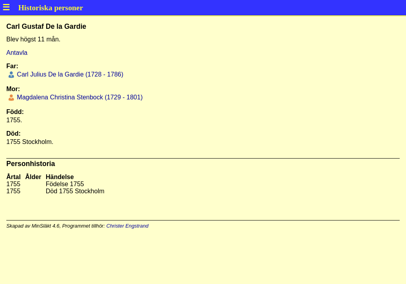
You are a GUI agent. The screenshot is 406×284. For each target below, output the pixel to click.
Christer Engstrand (127, 226)
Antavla (16, 52)
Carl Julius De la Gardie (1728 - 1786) (69, 74)
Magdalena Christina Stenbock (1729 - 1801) (79, 97)
